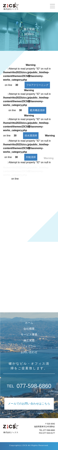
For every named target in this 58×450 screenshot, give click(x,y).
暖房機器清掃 (37, 110)
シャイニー (29, 346)
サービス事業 (29, 334)
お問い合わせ (29, 352)
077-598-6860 (29, 386)
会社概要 (29, 328)
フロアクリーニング (37, 85)
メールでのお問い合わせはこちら (29, 403)
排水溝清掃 (31, 135)
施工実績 (29, 340)
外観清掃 (31, 159)
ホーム (29, 322)
